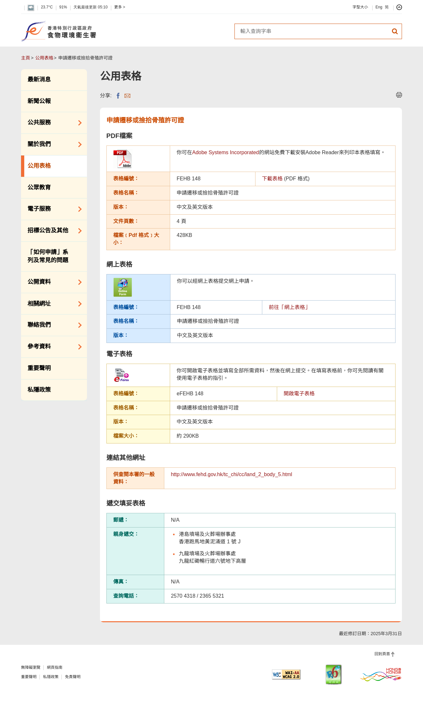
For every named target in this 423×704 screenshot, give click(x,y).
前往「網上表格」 (289, 307)
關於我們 (52, 144)
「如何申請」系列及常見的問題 (47, 256)
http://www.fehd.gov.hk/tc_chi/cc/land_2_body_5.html (231, 474)
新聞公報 (39, 101)
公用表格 (44, 57)
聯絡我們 (52, 325)
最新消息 (39, 79)
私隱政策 (39, 390)
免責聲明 (73, 677)
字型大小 (360, 7)
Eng (378, 7)
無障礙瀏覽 (30, 667)
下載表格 (272, 178)
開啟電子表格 (299, 393)
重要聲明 (39, 368)
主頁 (25, 57)
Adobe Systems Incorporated (225, 152)
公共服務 (52, 123)
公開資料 (52, 282)
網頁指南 (54, 667)
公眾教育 (39, 187)
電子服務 (52, 209)
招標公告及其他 (52, 231)
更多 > (119, 7)
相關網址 (52, 304)
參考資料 (52, 347)
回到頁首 (382, 654)
